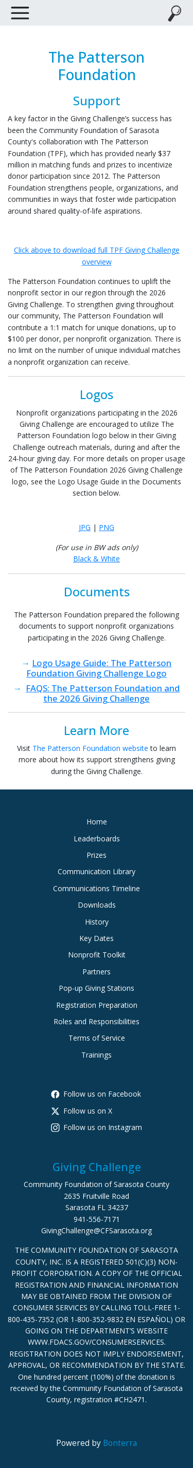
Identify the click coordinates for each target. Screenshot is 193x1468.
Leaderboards (97, 838)
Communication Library (96, 871)
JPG (85, 527)
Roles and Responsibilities (96, 1021)
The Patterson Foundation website (90, 748)
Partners (96, 971)
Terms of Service (96, 1038)
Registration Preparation (96, 1005)
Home (96, 821)
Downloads (97, 905)
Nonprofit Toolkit (97, 954)
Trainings (96, 1055)
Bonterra (120, 1443)
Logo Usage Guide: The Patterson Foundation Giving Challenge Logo (98, 668)
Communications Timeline (96, 888)
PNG (106, 527)
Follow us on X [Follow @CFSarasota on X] (81, 1111)
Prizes (96, 855)
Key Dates (96, 938)
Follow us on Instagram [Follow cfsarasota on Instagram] (96, 1127)
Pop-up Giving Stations (96, 988)
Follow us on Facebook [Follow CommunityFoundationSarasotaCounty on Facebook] (96, 1094)
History (97, 922)
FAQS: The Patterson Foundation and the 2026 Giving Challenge (103, 693)
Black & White (96, 558)
